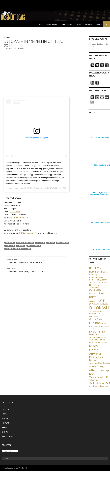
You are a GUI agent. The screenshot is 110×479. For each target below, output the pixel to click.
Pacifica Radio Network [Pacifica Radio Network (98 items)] (96, 359)
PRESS (4, 427)
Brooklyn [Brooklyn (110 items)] (94, 284)
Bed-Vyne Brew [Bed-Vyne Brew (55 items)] (96, 277)
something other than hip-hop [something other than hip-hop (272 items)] (99, 370)
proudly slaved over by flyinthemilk (15, 468)
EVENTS (7, 37)
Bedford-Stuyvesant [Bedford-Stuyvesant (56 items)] (98, 279)
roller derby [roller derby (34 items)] (93, 363)
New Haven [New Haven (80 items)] (99, 339)
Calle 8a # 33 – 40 (20, 217)
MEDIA (5, 414)
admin (21, 48)
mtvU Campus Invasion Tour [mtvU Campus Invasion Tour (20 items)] (97, 337)
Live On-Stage (62, 243)
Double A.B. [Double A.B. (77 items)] (95, 313)
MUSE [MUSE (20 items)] (91, 340)
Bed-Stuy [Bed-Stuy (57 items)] (93, 274)
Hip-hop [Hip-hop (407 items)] (95, 323)
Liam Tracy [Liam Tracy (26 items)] (92, 329)
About (79, 24)
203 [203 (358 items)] (102, 268)
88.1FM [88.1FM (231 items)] (94, 268)
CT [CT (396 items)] (102, 301)
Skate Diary (89, 24)
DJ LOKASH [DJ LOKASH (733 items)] (99, 307)
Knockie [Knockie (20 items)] (106, 326)
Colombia (10, 243)
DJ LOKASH (26, 188)
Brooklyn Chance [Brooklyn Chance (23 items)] (94, 288)
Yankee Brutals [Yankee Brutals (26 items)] (103, 386)
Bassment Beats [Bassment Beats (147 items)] (98, 271)
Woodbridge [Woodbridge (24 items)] (93, 386)
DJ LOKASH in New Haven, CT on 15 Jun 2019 (36, 270)
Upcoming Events (51, 24)
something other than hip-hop (18, 249)
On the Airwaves (34, 246)
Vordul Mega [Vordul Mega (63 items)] (95, 383)
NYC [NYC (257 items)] (96, 346)
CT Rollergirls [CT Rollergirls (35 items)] (94, 304)
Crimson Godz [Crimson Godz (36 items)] (94, 301)
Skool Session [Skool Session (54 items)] (104, 363)
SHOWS (5, 432)
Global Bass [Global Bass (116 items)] (95, 319)
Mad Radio (15, 211)
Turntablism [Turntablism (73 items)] (95, 377)
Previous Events (67, 24)
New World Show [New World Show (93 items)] (98, 342)
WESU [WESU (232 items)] (105, 383)
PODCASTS (7, 423)
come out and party (25, 243)
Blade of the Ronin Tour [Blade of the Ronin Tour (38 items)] (98, 282)
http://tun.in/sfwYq (29, 233)
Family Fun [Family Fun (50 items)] (93, 316)
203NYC (99, 24)
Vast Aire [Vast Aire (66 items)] (105, 377)
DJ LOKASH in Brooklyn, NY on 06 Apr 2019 (36, 261)
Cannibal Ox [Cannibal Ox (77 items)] (95, 290)
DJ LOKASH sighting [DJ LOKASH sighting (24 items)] (95, 311)
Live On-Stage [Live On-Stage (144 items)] (97, 331)
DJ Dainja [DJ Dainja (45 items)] (104, 304)
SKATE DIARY (7, 436)
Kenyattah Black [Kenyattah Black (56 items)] (96, 326)
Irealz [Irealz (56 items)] (103, 323)
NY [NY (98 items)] (91, 346)
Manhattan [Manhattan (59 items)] (94, 334)
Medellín (21, 246)
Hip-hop (51, 243)
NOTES (5, 418)
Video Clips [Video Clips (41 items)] (93, 380)
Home (40, 24)
